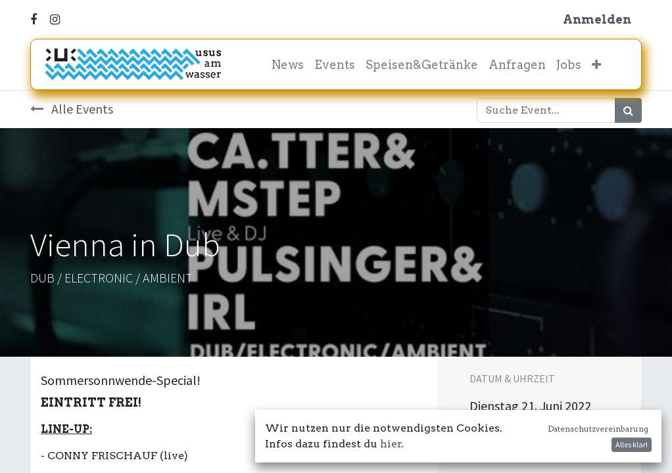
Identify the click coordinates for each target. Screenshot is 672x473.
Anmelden (597, 19)
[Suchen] (628, 110)
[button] (596, 65)
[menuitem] (287, 65)
